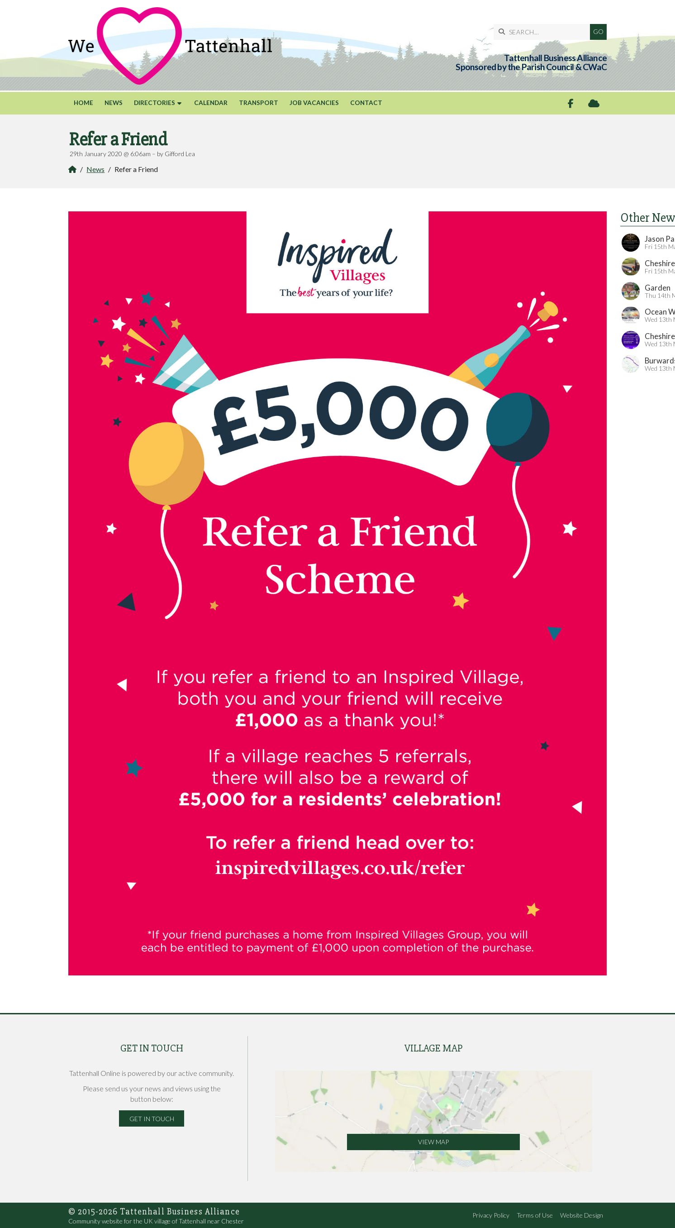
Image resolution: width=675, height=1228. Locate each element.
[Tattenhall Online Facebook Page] (571, 103)
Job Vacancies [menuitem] (314, 102)
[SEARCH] (544, 32)
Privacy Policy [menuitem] (490, 1215)
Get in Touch (151, 1119)
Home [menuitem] (83, 102)
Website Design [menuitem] (581, 1215)
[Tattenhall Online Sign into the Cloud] (593, 103)
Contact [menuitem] (366, 102)
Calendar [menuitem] (211, 102)
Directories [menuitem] (154, 102)
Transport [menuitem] (258, 102)
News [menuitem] (114, 102)
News (95, 169)
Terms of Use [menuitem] (535, 1215)
